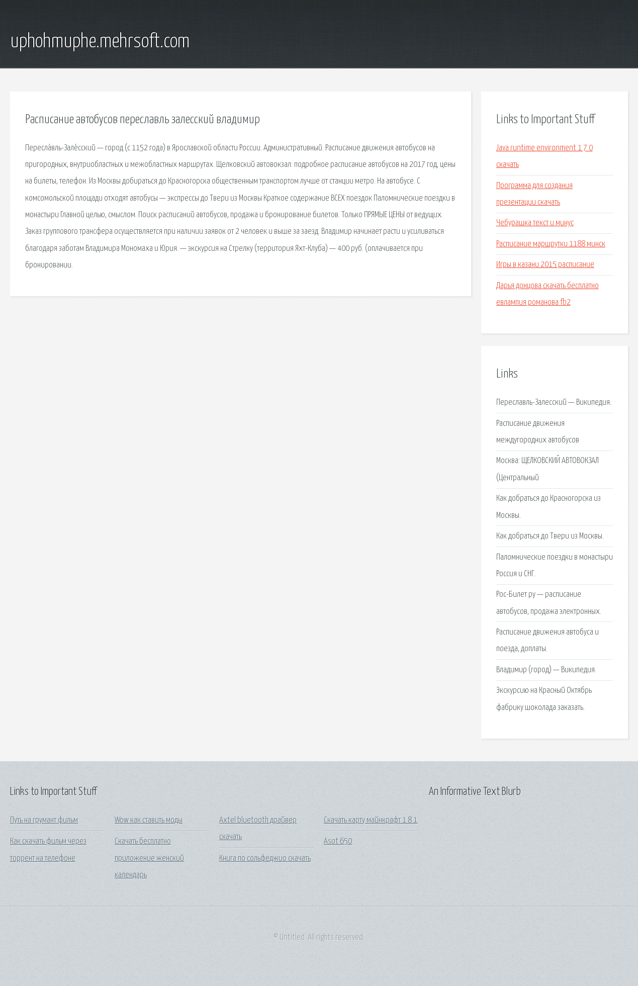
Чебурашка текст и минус (535, 223)
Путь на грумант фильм (44, 820)
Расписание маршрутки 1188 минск (550, 244)
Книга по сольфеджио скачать (265, 858)
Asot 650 (338, 841)
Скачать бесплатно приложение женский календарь (149, 858)
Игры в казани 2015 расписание (545, 264)
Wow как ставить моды (149, 820)
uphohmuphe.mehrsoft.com (100, 41)
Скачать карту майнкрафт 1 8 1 (370, 820)
